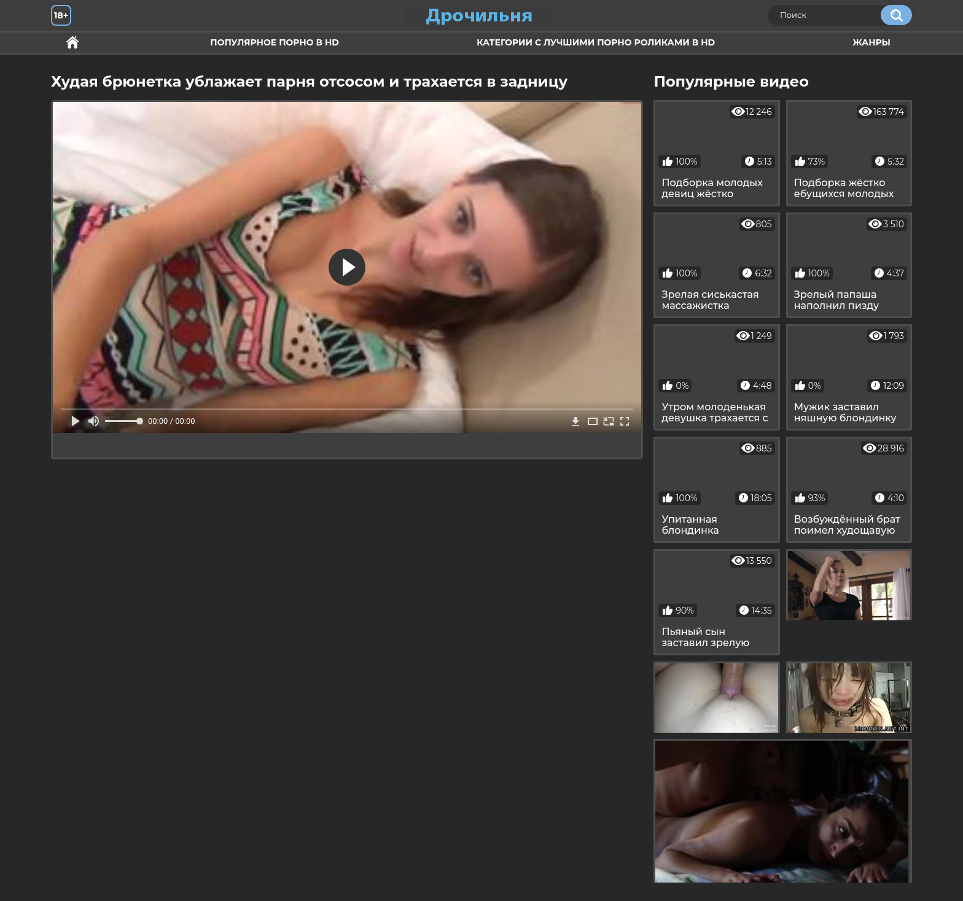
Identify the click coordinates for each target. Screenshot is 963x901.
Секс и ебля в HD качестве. (72, 43)
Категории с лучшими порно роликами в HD (596, 42)
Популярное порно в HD (274, 42)
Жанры (871, 42)
